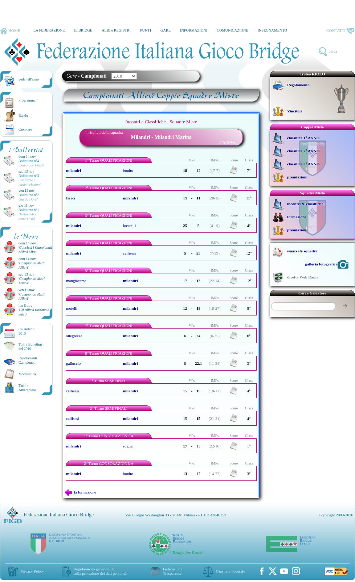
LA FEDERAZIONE (49, 30)
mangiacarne (76, 280)
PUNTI (145, 30)
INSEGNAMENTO (272, 30)
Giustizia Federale (230, 571)
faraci (70, 198)
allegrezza (74, 336)
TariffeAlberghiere (27, 388)
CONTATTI (340, 30)
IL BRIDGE (83, 30)
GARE (165, 30)
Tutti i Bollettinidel (30, 346)
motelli (71, 308)
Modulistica (27, 374)
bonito (128, 170)
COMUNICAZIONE (232, 30)
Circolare (25, 129)
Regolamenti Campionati (28, 360)
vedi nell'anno (29, 79)
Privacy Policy (32, 571)
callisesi (129, 253)
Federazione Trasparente (173, 571)
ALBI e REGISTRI (116, 30)
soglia (127, 446)
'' (35, 249)
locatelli (129, 225)
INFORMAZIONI (193, 30)
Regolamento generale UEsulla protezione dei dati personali (100, 571)
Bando (23, 115)
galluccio (73, 363)
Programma (27, 100)
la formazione (80, 492)
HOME (10, 30)
